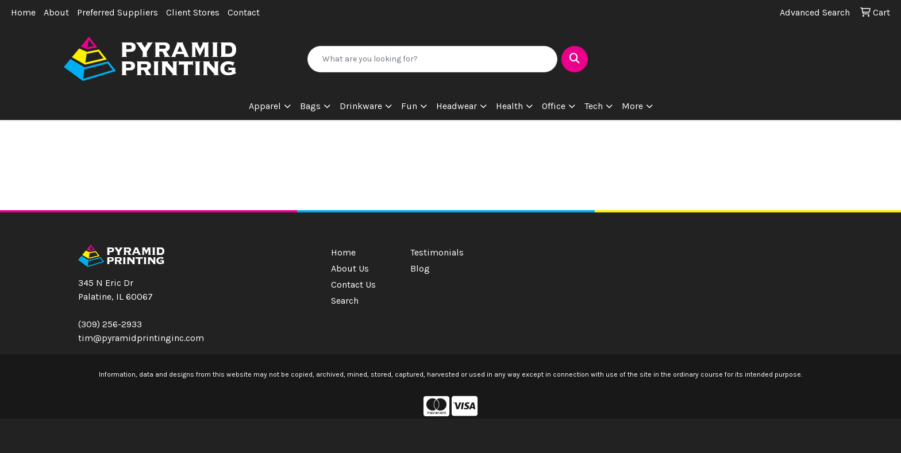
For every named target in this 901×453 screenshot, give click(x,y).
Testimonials (437, 252)
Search (345, 300)
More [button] (632, 105)
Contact (244, 12)
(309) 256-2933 (110, 324)
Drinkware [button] (361, 105)
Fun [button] (409, 105)
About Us (350, 268)
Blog (420, 268)
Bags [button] (310, 105)
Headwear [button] (456, 105)
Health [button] (509, 105)
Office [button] (553, 105)
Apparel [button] (265, 105)
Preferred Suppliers (117, 12)
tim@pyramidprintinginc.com (141, 337)
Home (23, 12)
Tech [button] (593, 105)
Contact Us (353, 284)
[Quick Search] (432, 59)
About (56, 12)
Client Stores (193, 12)
